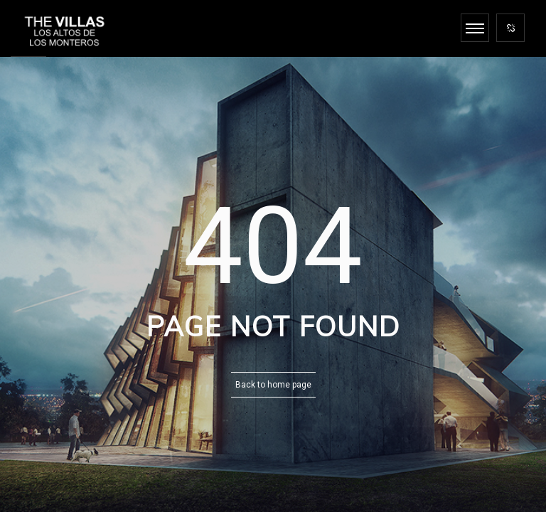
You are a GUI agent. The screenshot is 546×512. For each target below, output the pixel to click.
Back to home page (273, 385)
